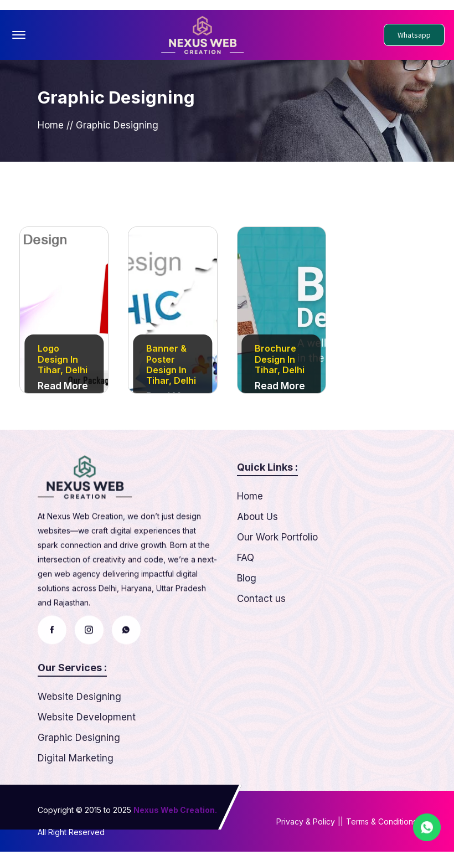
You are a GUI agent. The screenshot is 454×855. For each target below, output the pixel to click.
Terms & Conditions (381, 825)
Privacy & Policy (305, 825)
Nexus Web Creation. (175, 813)
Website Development (87, 763)
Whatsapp (414, 35)
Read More (63, 389)
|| (340, 825)
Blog (246, 624)
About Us (257, 562)
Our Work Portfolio (277, 583)
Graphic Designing (79, 783)
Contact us (261, 644)
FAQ (245, 603)
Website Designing (79, 742)
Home (51, 127)
